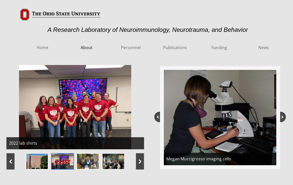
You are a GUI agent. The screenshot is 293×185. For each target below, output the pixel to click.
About (86, 47)
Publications (175, 47)
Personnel (131, 47)
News (263, 47)
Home (42, 47)
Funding (219, 47)
